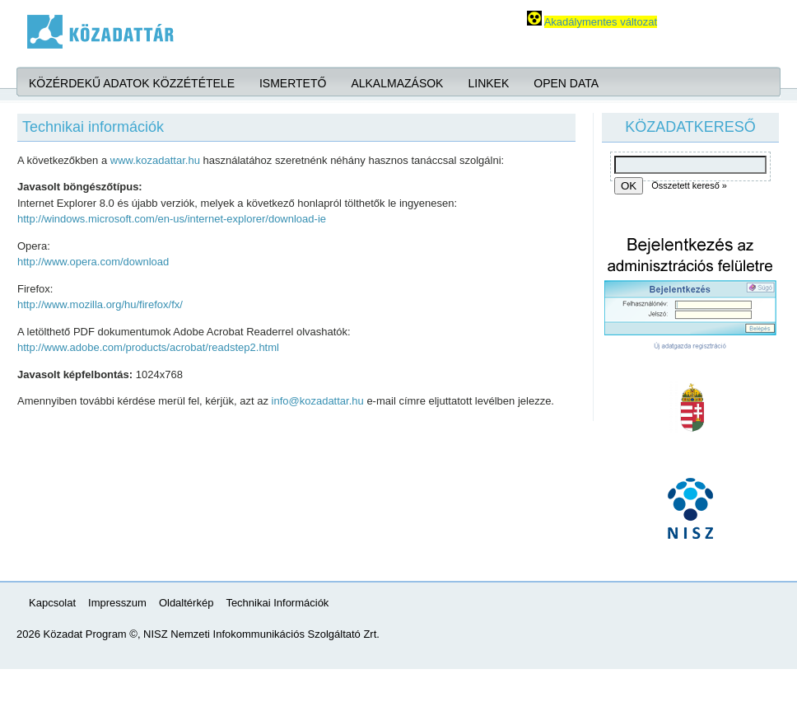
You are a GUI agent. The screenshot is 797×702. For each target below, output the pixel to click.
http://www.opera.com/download (93, 261)
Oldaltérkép (186, 603)
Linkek (488, 83)
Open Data (566, 83)
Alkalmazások (397, 83)
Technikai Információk (277, 603)
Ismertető (292, 83)
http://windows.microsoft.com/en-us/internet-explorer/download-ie (171, 219)
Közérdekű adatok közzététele (132, 83)
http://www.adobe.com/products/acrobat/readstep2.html (148, 347)
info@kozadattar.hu (318, 401)
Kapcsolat (52, 603)
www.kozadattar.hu (155, 160)
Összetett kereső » (689, 185)
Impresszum (117, 603)
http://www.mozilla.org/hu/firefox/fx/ (100, 304)
